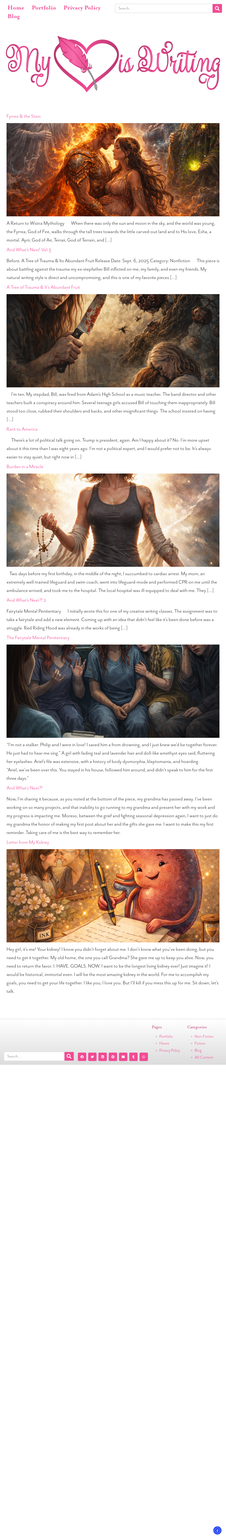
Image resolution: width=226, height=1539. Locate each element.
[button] (82, 1057)
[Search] (217, 8)
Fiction (200, 1043)
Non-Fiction (204, 1036)
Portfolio (44, 8)
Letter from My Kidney (28, 842)
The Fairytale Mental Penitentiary (38, 638)
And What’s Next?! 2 (26, 600)
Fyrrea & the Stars (24, 116)
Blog (13, 16)
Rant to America (22, 429)
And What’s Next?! (25, 788)
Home (15, 8)
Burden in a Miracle (25, 467)
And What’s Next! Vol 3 (29, 250)
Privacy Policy (82, 8)
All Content (204, 1057)
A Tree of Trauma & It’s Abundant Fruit (43, 287)
